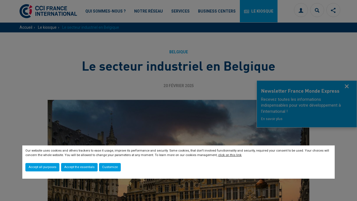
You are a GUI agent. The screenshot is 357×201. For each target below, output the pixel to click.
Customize (110, 167)
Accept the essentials (79, 167)
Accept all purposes (42, 167)
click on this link (230, 155)
